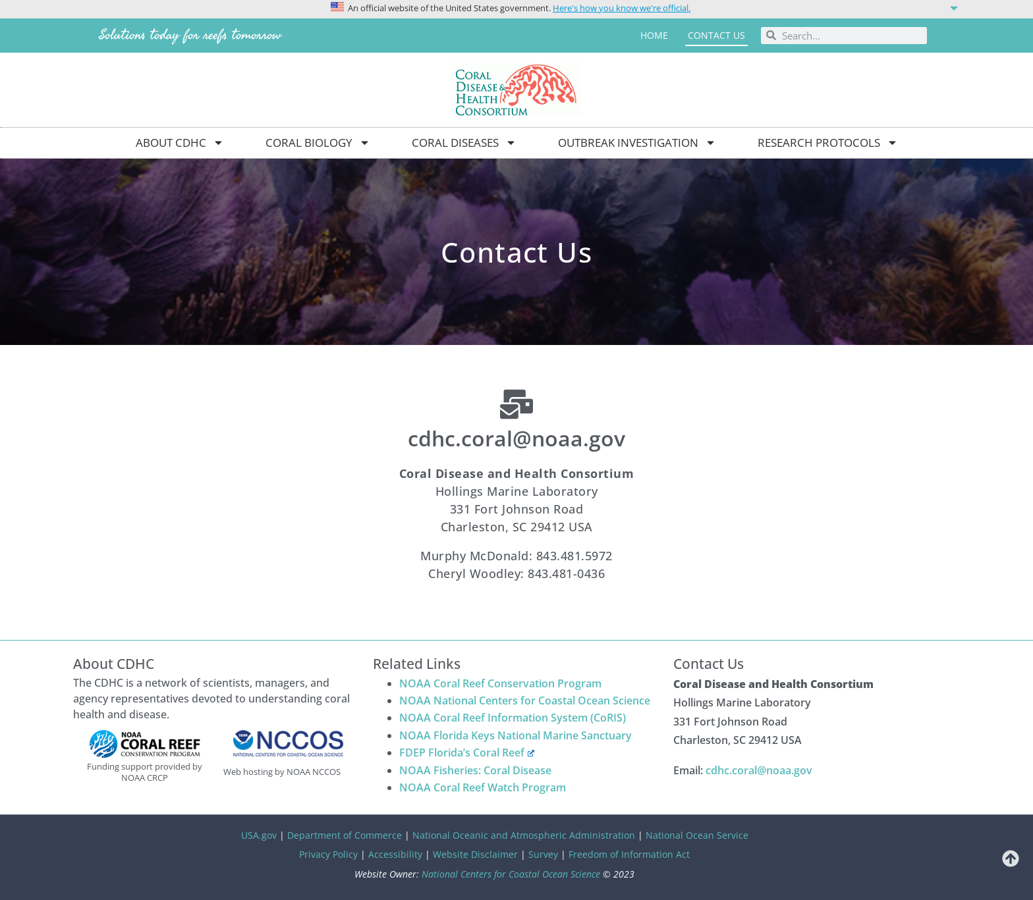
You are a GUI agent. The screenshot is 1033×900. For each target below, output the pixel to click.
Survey (543, 854)
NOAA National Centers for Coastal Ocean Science (524, 700)
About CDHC (180, 142)
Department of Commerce (344, 835)
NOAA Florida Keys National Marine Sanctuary (515, 735)
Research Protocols (828, 142)
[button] (516, 7)
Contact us (716, 35)
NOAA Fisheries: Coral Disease (475, 770)
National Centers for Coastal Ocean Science (511, 874)
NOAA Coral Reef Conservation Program (500, 683)
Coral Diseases (464, 142)
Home (654, 35)
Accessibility (395, 854)
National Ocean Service (697, 835)
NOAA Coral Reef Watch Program (482, 787)
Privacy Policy (328, 854)
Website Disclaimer (475, 854)
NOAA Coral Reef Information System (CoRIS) (512, 717)
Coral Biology (317, 142)
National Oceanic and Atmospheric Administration (523, 835)
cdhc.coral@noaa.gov (759, 770)
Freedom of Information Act (629, 854)
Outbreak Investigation (637, 142)
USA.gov (259, 835)
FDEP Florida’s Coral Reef (466, 752)
